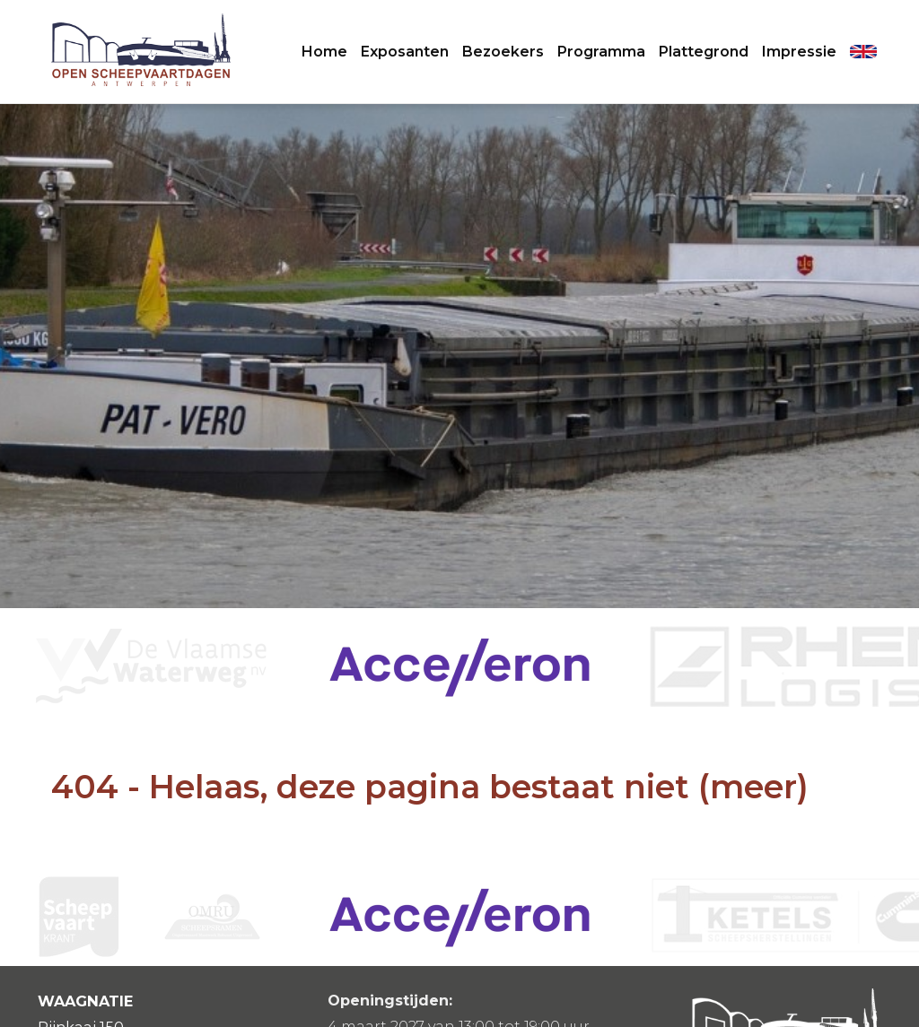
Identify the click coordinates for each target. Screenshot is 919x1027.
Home (324, 51)
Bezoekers (503, 51)
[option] (459, 666)
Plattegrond (703, 51)
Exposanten (405, 51)
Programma (601, 51)
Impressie (799, 51)
